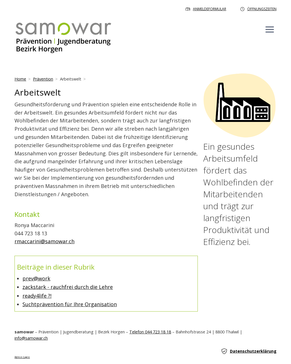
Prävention (43, 79)
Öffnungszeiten (258, 9)
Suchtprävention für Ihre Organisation (69, 304)
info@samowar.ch (31, 338)
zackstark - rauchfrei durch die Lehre (67, 286)
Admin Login (22, 357)
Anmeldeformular (206, 9)
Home (20, 79)
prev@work (36, 278)
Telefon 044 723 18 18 (150, 332)
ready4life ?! (36, 295)
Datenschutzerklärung (249, 351)
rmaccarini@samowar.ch (44, 241)
